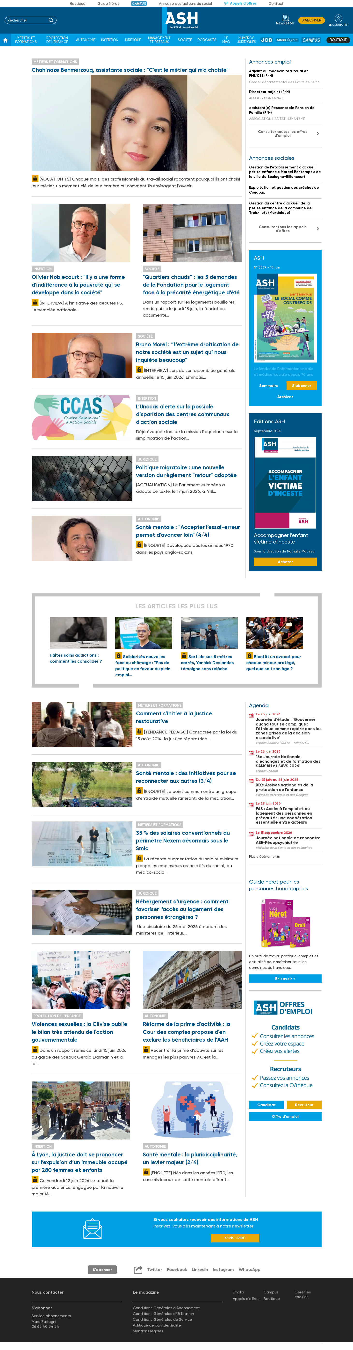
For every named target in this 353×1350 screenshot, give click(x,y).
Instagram (223, 1270)
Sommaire (268, 385)
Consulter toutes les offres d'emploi (282, 133)
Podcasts (207, 40)
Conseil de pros (287, 40)
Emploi (238, 1293)
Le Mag (226, 40)
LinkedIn (199, 1270)
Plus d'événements (264, 856)
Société (185, 40)
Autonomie (85, 40)
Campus (139, 3)
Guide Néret (108, 3)
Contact (276, 3)
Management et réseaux (159, 40)
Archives (285, 396)
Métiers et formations (26, 40)
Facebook (176, 1270)
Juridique (132, 40)
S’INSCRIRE (235, 1238)
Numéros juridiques (246, 40)
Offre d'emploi (285, 1116)
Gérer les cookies (303, 1295)
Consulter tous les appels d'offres (283, 229)
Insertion (109, 40)
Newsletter (285, 23)
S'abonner (311, 20)
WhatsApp (249, 1270)
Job (266, 40)
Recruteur (304, 1105)
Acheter (285, 561)
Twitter (154, 1270)
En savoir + (285, 979)
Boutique (78, 3)
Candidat (266, 1105)
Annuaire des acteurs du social (185, 3)
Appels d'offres (243, 3)
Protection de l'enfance (57, 40)
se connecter (338, 24)
